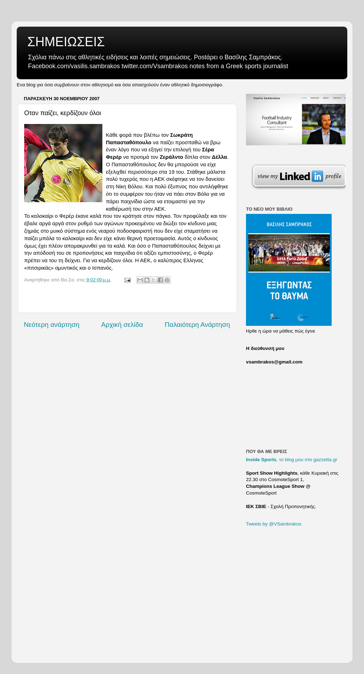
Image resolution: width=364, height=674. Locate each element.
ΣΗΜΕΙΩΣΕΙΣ (66, 41)
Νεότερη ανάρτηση (52, 324)
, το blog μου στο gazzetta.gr (291, 459)
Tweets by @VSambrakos (273, 524)
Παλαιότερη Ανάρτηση (197, 324)
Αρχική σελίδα (122, 324)
